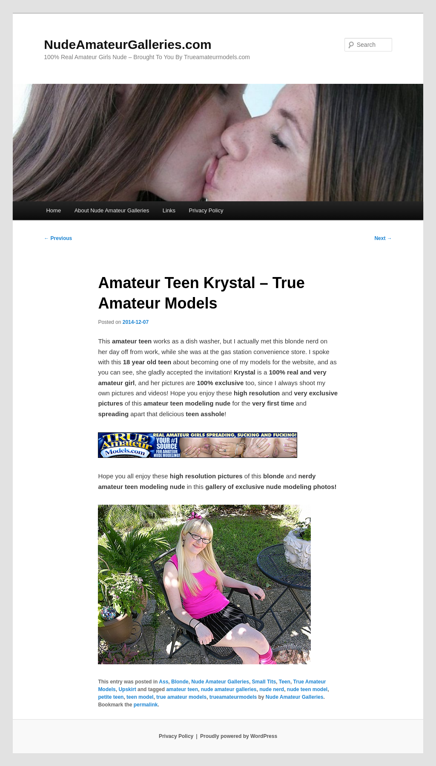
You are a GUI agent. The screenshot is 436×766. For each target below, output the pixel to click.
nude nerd (271, 689)
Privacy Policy (206, 210)
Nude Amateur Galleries (220, 682)
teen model (139, 697)
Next (383, 238)
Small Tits (264, 682)
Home (53, 210)
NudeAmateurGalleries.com (127, 44)
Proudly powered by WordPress (238, 736)
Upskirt (127, 689)
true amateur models (181, 697)
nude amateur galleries (229, 689)
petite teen (110, 697)
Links (169, 210)
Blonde (180, 682)
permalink (146, 705)
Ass (163, 682)
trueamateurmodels (233, 697)
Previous (58, 238)
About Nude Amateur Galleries (112, 210)
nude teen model (307, 689)
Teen (284, 682)
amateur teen (182, 689)
